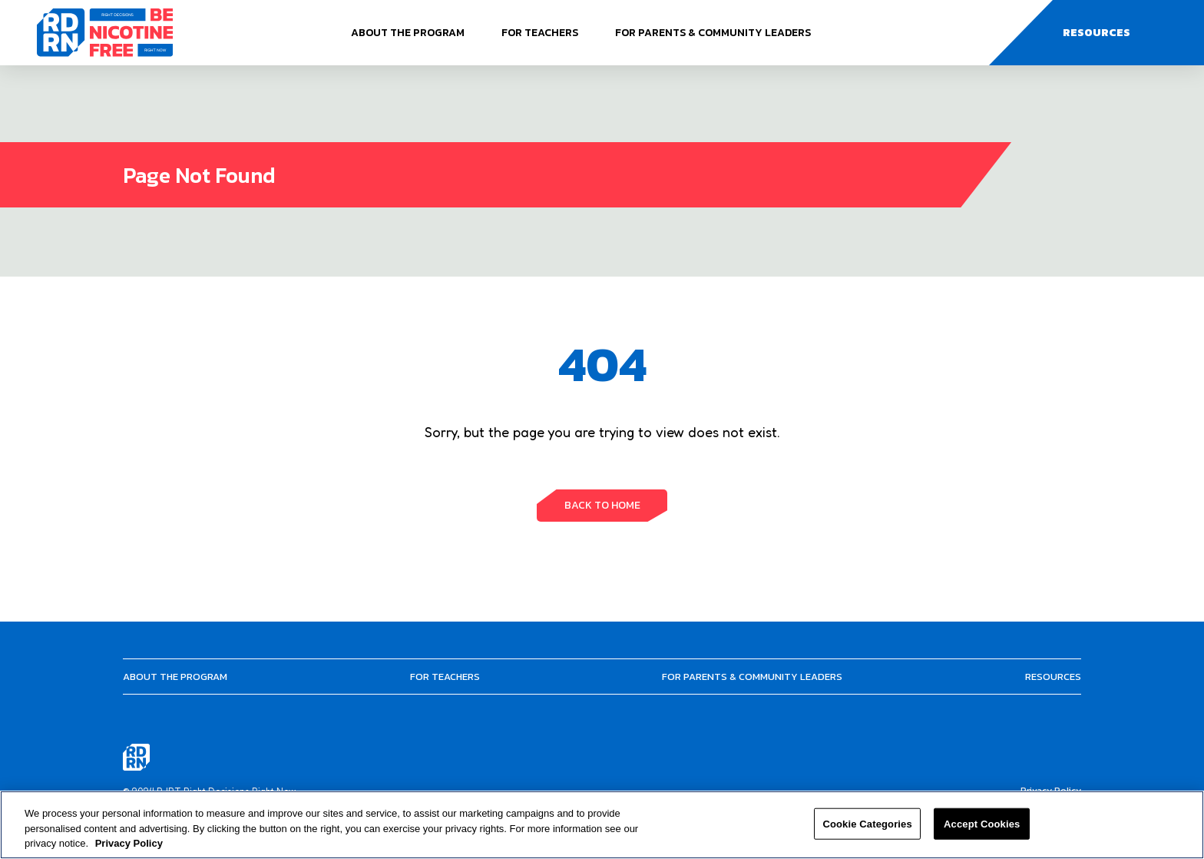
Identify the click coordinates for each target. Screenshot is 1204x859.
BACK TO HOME (602, 505)
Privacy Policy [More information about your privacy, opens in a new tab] (129, 843)
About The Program (408, 33)
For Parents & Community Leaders (713, 33)
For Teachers (539, 33)
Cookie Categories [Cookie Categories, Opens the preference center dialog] (866, 823)
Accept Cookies (982, 823)
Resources (1053, 676)
